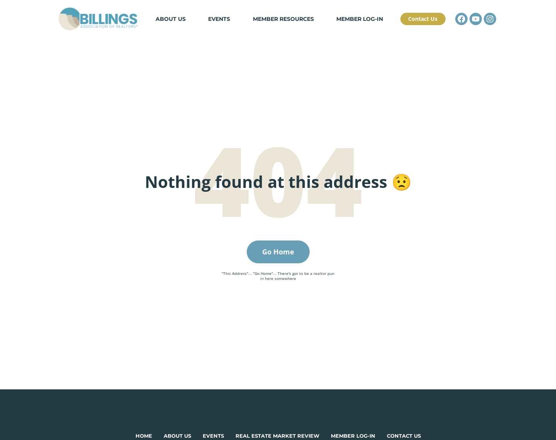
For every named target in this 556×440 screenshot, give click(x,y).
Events (224, 25)
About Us (178, 25)
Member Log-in (358, 25)
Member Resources (284, 25)
